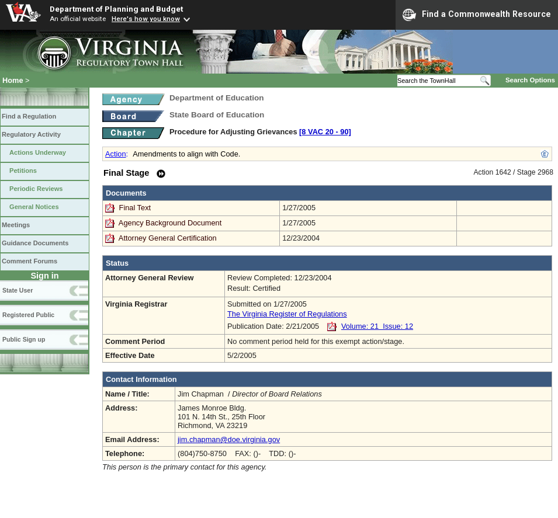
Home (12, 80)
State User (17, 290)
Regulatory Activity (31, 134)
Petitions (23, 170)
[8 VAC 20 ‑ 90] (325, 131)
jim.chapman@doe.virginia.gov (229, 439)
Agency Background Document (170, 222)
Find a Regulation (29, 116)
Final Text (136, 207)
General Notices (34, 206)
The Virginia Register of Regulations (287, 314)
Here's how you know (146, 19)
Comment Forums (29, 261)
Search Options (530, 80)
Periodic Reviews (36, 188)
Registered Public (28, 314)
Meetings (16, 224)
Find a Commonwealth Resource (477, 14)
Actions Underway (37, 152)
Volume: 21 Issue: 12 (377, 326)
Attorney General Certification (168, 238)
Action (115, 154)
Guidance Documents (35, 242)
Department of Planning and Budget (116, 8)
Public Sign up (23, 339)
